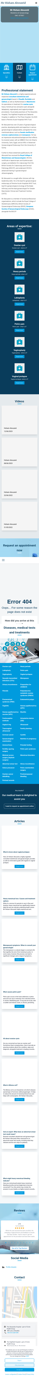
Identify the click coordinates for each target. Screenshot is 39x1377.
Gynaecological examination (7, 740)
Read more (19, 252)
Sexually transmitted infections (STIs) (9, 679)
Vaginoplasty (7, 674)
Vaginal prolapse (26, 674)
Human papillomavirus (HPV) (28, 707)
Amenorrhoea (7, 745)
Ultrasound (24, 725)
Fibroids (5, 691)
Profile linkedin (11, 1267)
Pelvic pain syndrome (28, 749)
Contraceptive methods (7, 719)
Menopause (24, 678)
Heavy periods (25, 666)
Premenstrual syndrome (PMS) (8, 701)
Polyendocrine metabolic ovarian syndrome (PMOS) (27, 693)
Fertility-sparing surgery (8, 750)
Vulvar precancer (8, 768)
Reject (19, 1360)
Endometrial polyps (27, 699)
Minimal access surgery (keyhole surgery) (8, 757)
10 (33, 1243)
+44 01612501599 (12, 1333)
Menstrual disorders (27, 755)
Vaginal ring (6, 725)
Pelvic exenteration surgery (27, 769)
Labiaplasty (6, 670)
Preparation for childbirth (25, 686)
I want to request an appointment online (19, 806)
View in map (19, 1302)
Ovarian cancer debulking (7, 775)
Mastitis (23, 712)
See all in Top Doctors (19, 1248)
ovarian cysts (28, 104)
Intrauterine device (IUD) (27, 719)
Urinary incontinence (9, 684)
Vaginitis (5, 706)
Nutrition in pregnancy (28, 739)
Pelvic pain (24, 670)
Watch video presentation (19, 18)
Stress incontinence (27, 764)
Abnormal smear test (9, 764)
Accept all (20, 1370)
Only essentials (19, 1365)
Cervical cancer (7, 735)
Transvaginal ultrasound (7, 730)
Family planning (26, 728)
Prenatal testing (26, 745)
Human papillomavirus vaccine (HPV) (10, 713)
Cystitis (23, 735)
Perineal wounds (8, 780)
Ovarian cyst (6, 666)
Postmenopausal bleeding (26, 775)
